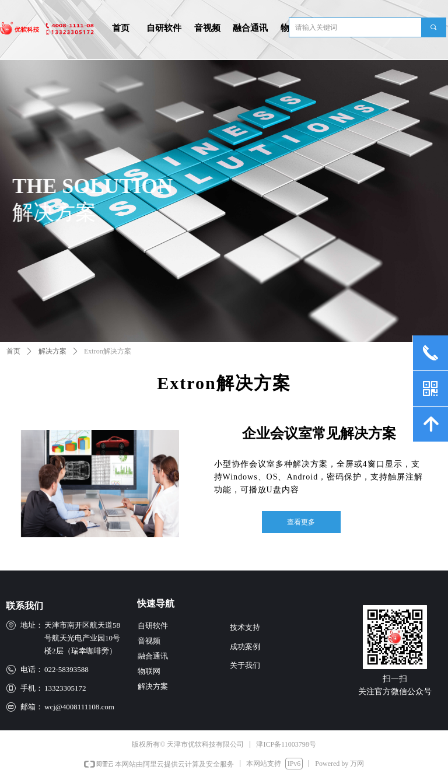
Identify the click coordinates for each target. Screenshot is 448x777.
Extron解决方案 (107, 351)
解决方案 (52, 351)
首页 (13, 351)
